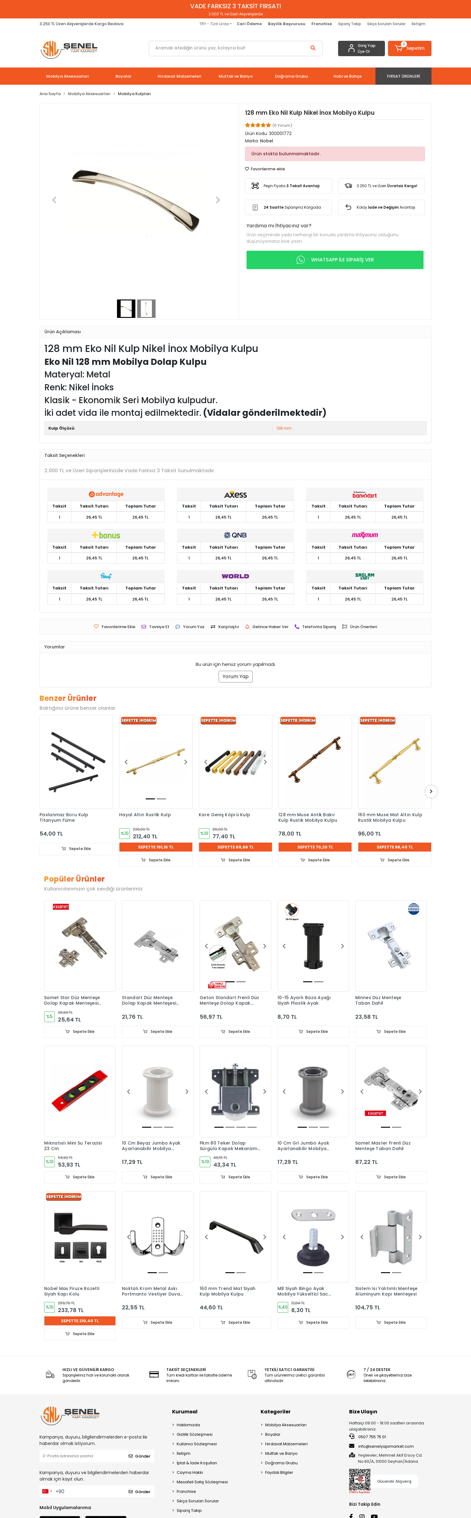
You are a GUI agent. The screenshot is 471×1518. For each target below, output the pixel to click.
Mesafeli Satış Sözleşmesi (202, 1482)
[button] (410, 48)
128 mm (284, 428)
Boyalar (273, 1435)
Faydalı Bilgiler (279, 1473)
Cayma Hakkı (190, 1473)
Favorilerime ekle (265, 169)
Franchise (186, 1492)
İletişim (418, 23)
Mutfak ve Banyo (281, 1454)
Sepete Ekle (76, 849)
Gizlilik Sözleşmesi (195, 1435)
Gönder (139, 1456)
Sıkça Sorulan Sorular (386, 23)
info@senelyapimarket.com (381, 1446)
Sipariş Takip (349, 23)
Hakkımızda (188, 1425)
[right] (431, 791)
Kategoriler (276, 1412)
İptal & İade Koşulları (197, 1463)
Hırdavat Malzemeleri (286, 1444)
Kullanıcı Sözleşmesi (197, 1444)
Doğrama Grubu (281, 1463)
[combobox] (47, 1491)
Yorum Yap (236, 676)
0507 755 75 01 (367, 1437)
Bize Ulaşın (363, 1412)
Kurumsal (185, 1412)
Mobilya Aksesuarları (286, 1425)
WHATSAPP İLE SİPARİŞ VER (335, 260)
